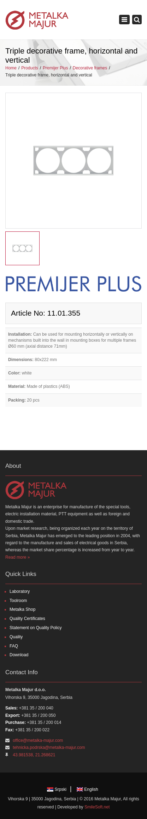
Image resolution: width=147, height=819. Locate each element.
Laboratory (20, 591)
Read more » (17, 557)
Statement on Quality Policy (35, 627)
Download (19, 654)
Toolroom (18, 600)
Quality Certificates (27, 618)
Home (11, 68)
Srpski (56, 789)
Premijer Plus (55, 68)
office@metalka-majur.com (38, 740)
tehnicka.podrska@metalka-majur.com (49, 747)
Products (29, 68)
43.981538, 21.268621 (34, 754)
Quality (16, 636)
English (87, 789)
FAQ (14, 646)
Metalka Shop (22, 609)
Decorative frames (90, 68)
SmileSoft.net (97, 807)
